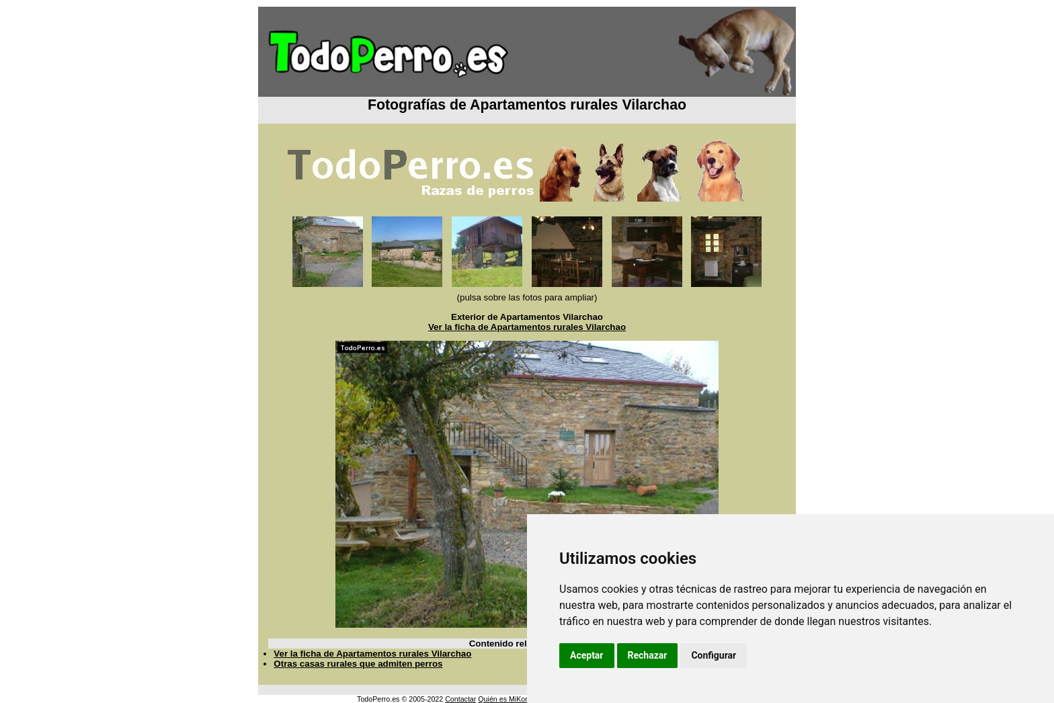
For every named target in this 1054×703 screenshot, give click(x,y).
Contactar (460, 699)
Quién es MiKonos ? (510, 699)
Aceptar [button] (587, 655)
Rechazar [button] (647, 655)
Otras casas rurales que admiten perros (358, 664)
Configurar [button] (713, 655)
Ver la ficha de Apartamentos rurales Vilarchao (527, 327)
